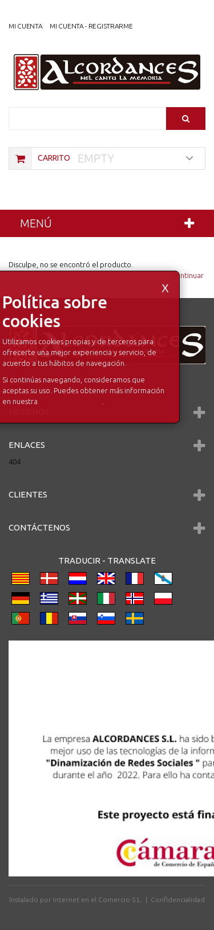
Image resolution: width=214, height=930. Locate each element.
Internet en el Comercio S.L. (97, 899)
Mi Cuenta (25, 26)
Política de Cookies (70, 401)
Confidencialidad (178, 899)
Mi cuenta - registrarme (91, 26)
